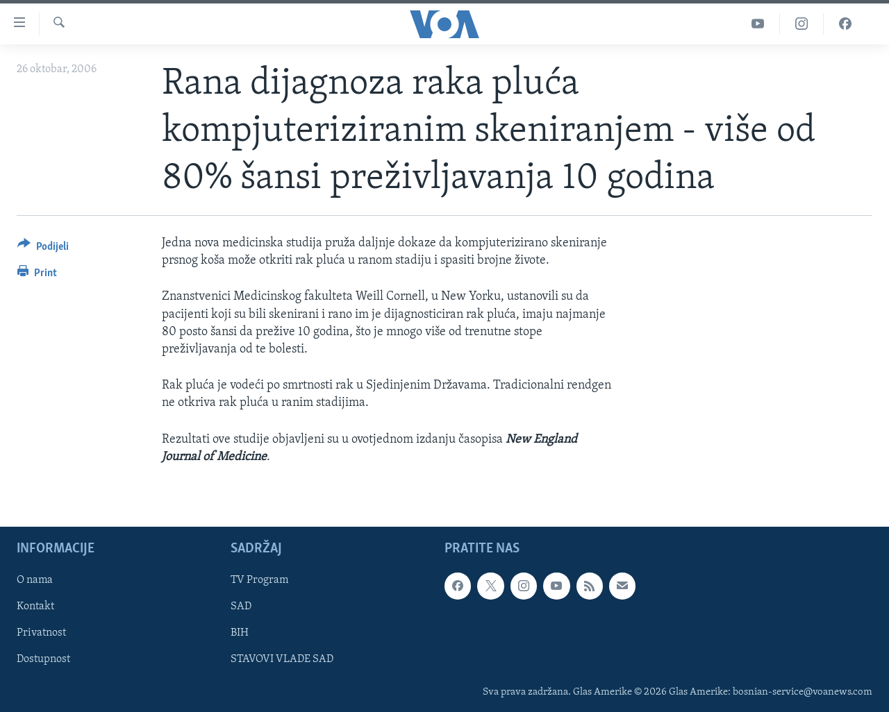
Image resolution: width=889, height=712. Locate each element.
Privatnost (41, 632)
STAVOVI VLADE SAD (282, 659)
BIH (240, 632)
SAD (241, 606)
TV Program (259, 580)
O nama (35, 580)
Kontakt (35, 606)
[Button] (43, 249)
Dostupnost (43, 659)
